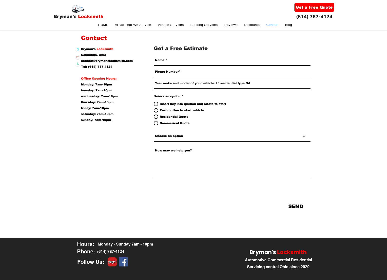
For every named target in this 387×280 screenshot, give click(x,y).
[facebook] (123, 261)
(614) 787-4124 (314, 16)
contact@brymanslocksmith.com (107, 61)
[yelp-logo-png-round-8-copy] (112, 261)
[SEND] (295, 206)
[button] (171, 25)
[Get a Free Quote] (314, 7)
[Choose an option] (232, 136)
